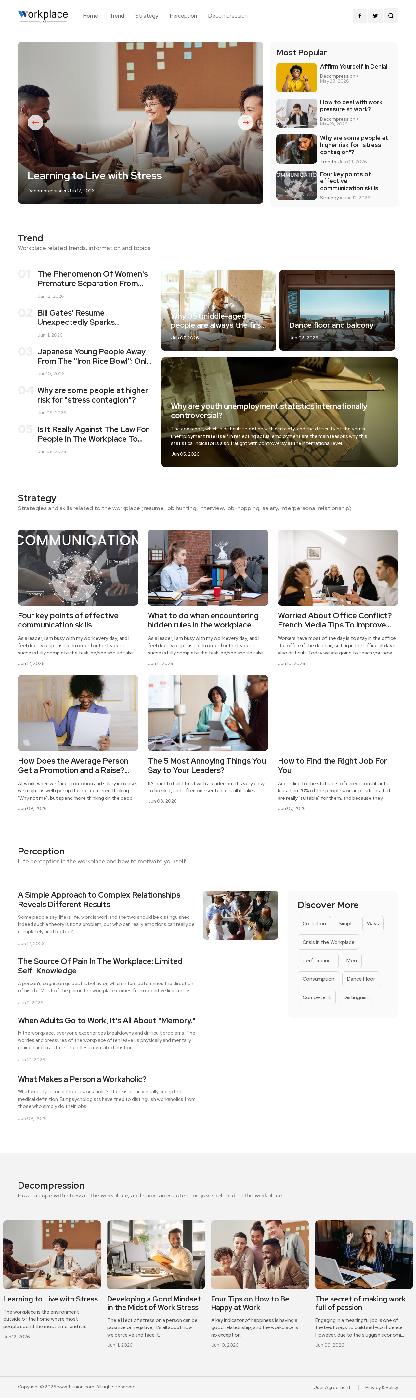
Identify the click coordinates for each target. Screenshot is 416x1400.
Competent (317, 999)
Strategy (146, 15)
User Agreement (332, 1389)
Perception (183, 15)
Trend (117, 15)
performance (318, 962)
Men (352, 962)
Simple (347, 925)
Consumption (319, 981)
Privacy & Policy (381, 1389)
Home (90, 15)
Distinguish (357, 999)
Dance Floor (361, 981)
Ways (374, 925)
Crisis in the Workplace (329, 944)
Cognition (314, 925)
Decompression (228, 15)
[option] (140, 124)
